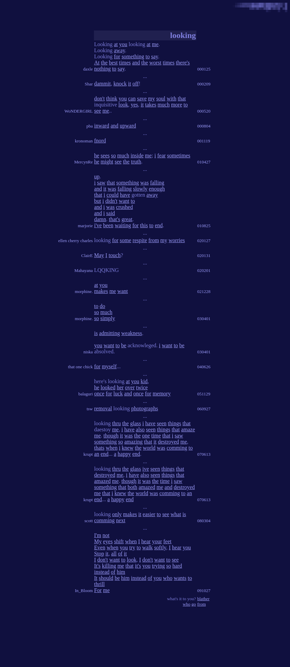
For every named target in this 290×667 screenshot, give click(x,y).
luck (118, 393)
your (157, 541)
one (146, 435)
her (120, 387)
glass (135, 423)
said (110, 213)
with (171, 98)
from (153, 240)
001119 (203, 140)
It (96, 578)
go (194, 604)
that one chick (80, 366)
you (123, 44)
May (99, 255)
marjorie (85, 225)
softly (160, 547)
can (132, 98)
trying (158, 566)
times (125, 62)
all (114, 553)
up (97, 176)
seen (161, 423)
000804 (204, 126)
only (116, 514)
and (136, 62)
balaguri (85, 393)
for (117, 56)
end (158, 225)
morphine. (84, 291)
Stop (99, 553)
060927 (204, 408)
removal (103, 408)
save (142, 98)
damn (100, 219)
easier (149, 514)
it (129, 83)
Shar (89, 83)
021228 (204, 291)
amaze (188, 429)
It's (97, 566)
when (112, 448)
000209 (204, 83)
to (148, 56)
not (105, 535)
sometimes (178, 155)
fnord (100, 140)
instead (102, 572)
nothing (102, 69)
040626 (204, 366)
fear (161, 155)
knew (128, 448)
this (144, 225)
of (120, 553)
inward (101, 126)
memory (162, 393)
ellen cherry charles (75, 240)
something (132, 56)
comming (177, 448)
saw (101, 182)
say (154, 56)
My (98, 541)
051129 (204, 393)
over (130, 387)
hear (146, 541)
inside (137, 155)
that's (114, 219)
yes (134, 104)
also (140, 429)
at (116, 44)
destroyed (168, 442)
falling (157, 182)
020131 (204, 255)
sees (105, 155)
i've (98, 225)
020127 (204, 240)
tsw (89, 408)
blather (203, 598)
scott (88, 520)
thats (99, 448)
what (176, 514)
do (102, 306)
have (125, 195)
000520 (204, 111)
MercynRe (83, 161)
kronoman (84, 140)
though (110, 435)
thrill (99, 584)
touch (115, 255)
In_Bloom (84, 590)
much (164, 104)
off (135, 83)
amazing (133, 442)
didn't (111, 201)
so (113, 155)
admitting (109, 333)
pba (89, 126)
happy (124, 454)
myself (109, 366)
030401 (204, 318)
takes (150, 104)
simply (107, 318)
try (132, 547)
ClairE (87, 255)
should (106, 578)
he (96, 155)
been (108, 225)
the (104, 62)
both (132, 487)
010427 (204, 161)
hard (177, 566)
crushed (124, 207)
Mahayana (83, 270)
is (96, 333)
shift (118, 541)
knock (120, 83)
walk (147, 547)
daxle (88, 69)
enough (157, 189)
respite (140, 240)
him (121, 572)
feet (167, 541)
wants (180, 578)
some (125, 240)
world (149, 448)
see (97, 111)
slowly (140, 189)
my (151, 98)
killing (109, 566)
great (126, 219)
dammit (102, 83)
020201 (204, 270)
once (99, 393)
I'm (97, 535)
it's (138, 566)
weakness (131, 333)
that (182, 98)
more (176, 104)
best (113, 62)
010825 (204, 225)
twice (142, 387)
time (156, 435)
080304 (204, 520)
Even (99, 547)
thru (116, 423)
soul (161, 98)
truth (136, 161)
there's (183, 62)
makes (101, 291)
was (144, 182)
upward (128, 126)
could (113, 195)
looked (108, 387)
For (98, 590)
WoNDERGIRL (78, 111)
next (120, 520)
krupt (88, 454)
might (107, 161)
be (123, 345)
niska (88, 351)
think (111, 98)
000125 (204, 69)
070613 (204, 454)
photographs (144, 408)
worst (155, 62)
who (168, 578)
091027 (204, 590)
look (123, 104)
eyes (108, 541)
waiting (123, 225)
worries (177, 240)
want (124, 201)
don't (99, 98)
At (97, 62)
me (155, 44)
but (97, 201)
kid (144, 381)
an (96, 454)
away (119, 50)
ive (145, 469)
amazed (102, 481)
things (174, 423)
